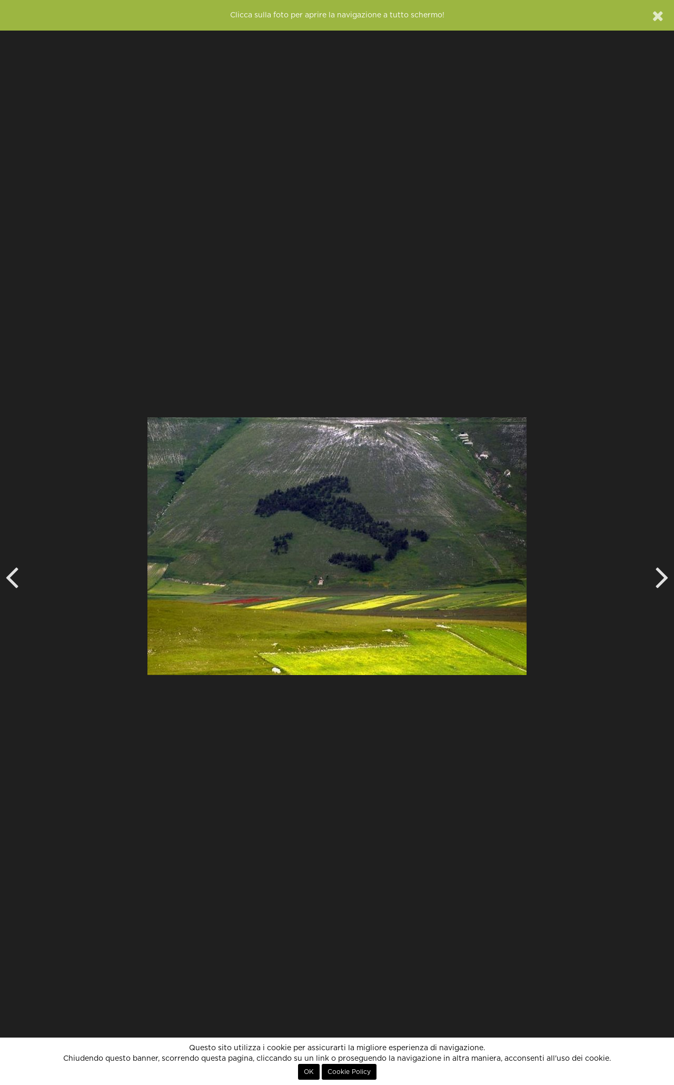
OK (309, 1072)
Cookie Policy (349, 1072)
